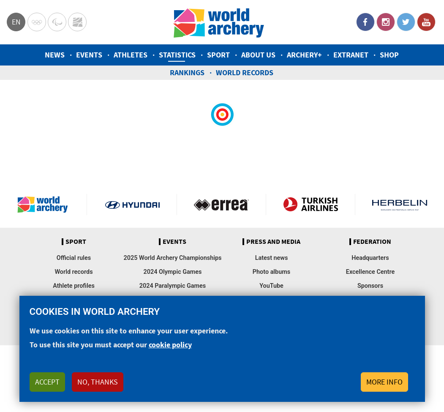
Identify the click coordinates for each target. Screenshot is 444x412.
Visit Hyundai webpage (132, 204)
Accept (47, 389)
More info (384, 389)
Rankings (187, 72)
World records (244, 72)
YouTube (426, 22)
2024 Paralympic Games (172, 285)
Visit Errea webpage (221, 204)
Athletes (130, 55)
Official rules (74, 258)
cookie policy (170, 352)
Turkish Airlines (310, 204)
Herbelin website (399, 204)
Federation (372, 242)
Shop (389, 55)
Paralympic (57, 22)
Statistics (177, 55)
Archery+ (304, 55)
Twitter (406, 22)
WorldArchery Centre (77, 22)
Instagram (385, 22)
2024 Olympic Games (173, 272)
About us (258, 55)
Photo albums (271, 272)
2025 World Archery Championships (173, 258)
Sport (218, 55)
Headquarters (370, 258)
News (55, 55)
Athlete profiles (74, 285)
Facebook (365, 22)
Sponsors (370, 285)
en (16, 22)
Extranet (350, 55)
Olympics (36, 22)
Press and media (273, 242)
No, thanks (97, 389)
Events (89, 55)
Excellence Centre (370, 272)
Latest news (271, 258)
